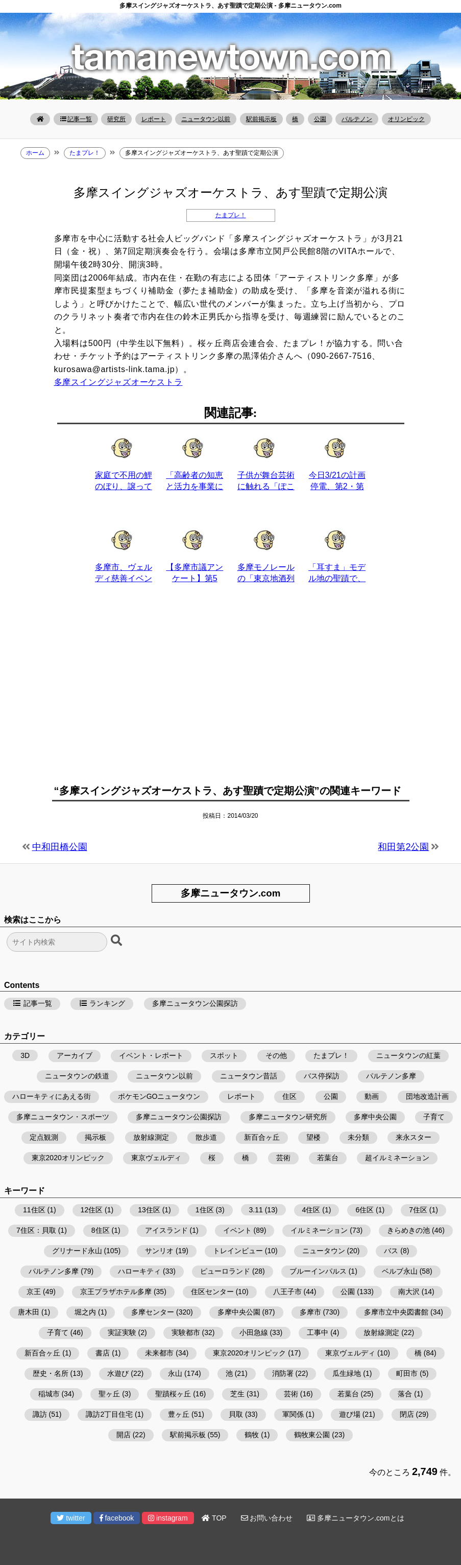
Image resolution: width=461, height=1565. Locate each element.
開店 (123, 1435)
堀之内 (85, 1312)
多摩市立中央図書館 (396, 1312)
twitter (71, 1518)
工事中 (317, 1332)
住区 (289, 1096)
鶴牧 (252, 1435)
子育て (434, 1117)
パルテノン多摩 (391, 1076)
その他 (276, 1055)
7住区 (418, 1210)
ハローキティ (139, 1271)
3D (25, 1055)
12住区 (92, 1210)
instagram (167, 1518)
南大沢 (409, 1291)
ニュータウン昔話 (248, 1076)
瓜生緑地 (346, 1373)
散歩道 (206, 1137)
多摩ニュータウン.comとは (355, 1518)
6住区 (364, 1210)
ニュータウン (323, 1251)
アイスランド (166, 1230)
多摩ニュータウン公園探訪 (195, 1003)
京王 (34, 1291)
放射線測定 (151, 1137)
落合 (405, 1394)
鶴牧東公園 (312, 1435)
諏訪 (40, 1414)
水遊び (118, 1373)
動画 (372, 1096)
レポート (153, 119)
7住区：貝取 (36, 1230)
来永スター (413, 1137)
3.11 (256, 1210)
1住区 (205, 1210)
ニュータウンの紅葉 (408, 1055)
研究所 (116, 119)
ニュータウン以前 (205, 119)
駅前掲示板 (261, 119)
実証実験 (122, 1332)
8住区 (100, 1230)
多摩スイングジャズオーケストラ (118, 382)
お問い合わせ (267, 1518)
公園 (320, 119)
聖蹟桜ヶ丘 (173, 1394)
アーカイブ (74, 1055)
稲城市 (49, 1394)
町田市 (407, 1373)
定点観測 (44, 1137)
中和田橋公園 (59, 847)
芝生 (237, 1394)
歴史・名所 (50, 1373)
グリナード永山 (77, 1251)
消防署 (283, 1373)
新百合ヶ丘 (262, 1137)
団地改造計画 (427, 1096)
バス (391, 1251)
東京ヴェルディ (156, 1158)
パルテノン (357, 119)
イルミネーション (319, 1230)
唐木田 (28, 1312)
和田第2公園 (403, 847)
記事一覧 (76, 119)
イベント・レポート (151, 1055)
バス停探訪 (321, 1076)
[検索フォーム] (57, 942)
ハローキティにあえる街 (51, 1096)
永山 (175, 1373)
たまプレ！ (230, 215)
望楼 (313, 1137)
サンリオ (159, 1251)
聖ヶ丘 (109, 1394)
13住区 (149, 1210)
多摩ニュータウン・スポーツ (62, 1117)
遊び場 (349, 1414)
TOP (214, 1518)
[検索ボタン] (117, 941)
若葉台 (327, 1158)
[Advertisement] (230, 690)
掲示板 (95, 1137)
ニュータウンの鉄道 (77, 1076)
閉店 (407, 1414)
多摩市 (310, 1312)
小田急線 (253, 1332)
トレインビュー (238, 1251)
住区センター (212, 1291)
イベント (237, 1230)
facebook (117, 1518)
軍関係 (293, 1414)
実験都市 (186, 1332)
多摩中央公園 (375, 1117)
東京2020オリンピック (68, 1158)
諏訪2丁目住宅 (109, 1414)
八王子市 (287, 1291)
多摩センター (152, 1312)
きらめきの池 (408, 1230)
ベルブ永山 (400, 1271)
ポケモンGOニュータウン (159, 1096)
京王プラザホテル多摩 (116, 1291)
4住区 (311, 1210)
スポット (224, 1055)
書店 (102, 1353)
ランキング (102, 1003)
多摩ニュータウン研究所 (288, 1117)
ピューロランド (225, 1271)
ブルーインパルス (318, 1271)
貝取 (236, 1414)
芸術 (283, 1158)
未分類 (358, 1137)
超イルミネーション (397, 1158)
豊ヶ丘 (178, 1414)
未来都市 (159, 1353)
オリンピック (406, 119)
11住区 (34, 1210)
